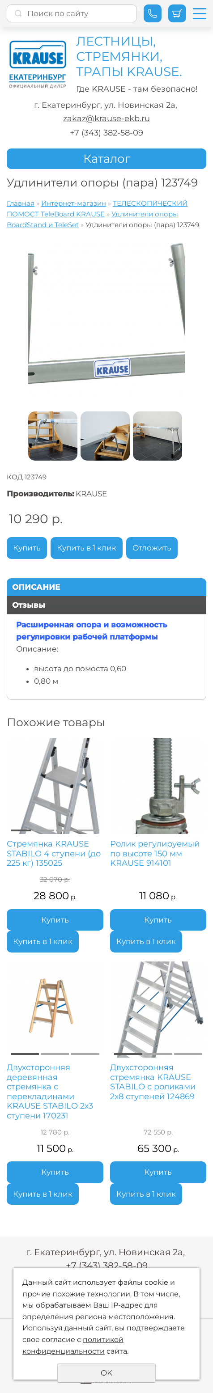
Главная (20, 203)
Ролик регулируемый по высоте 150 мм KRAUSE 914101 (155, 853)
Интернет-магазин (73, 203)
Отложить (151, 547)
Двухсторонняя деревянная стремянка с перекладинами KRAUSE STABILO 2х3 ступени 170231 (50, 1092)
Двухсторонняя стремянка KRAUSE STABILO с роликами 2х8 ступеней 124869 (153, 1082)
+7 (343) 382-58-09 (106, 133)
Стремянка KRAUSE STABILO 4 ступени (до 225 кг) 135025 (54, 853)
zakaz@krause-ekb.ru (106, 118)
